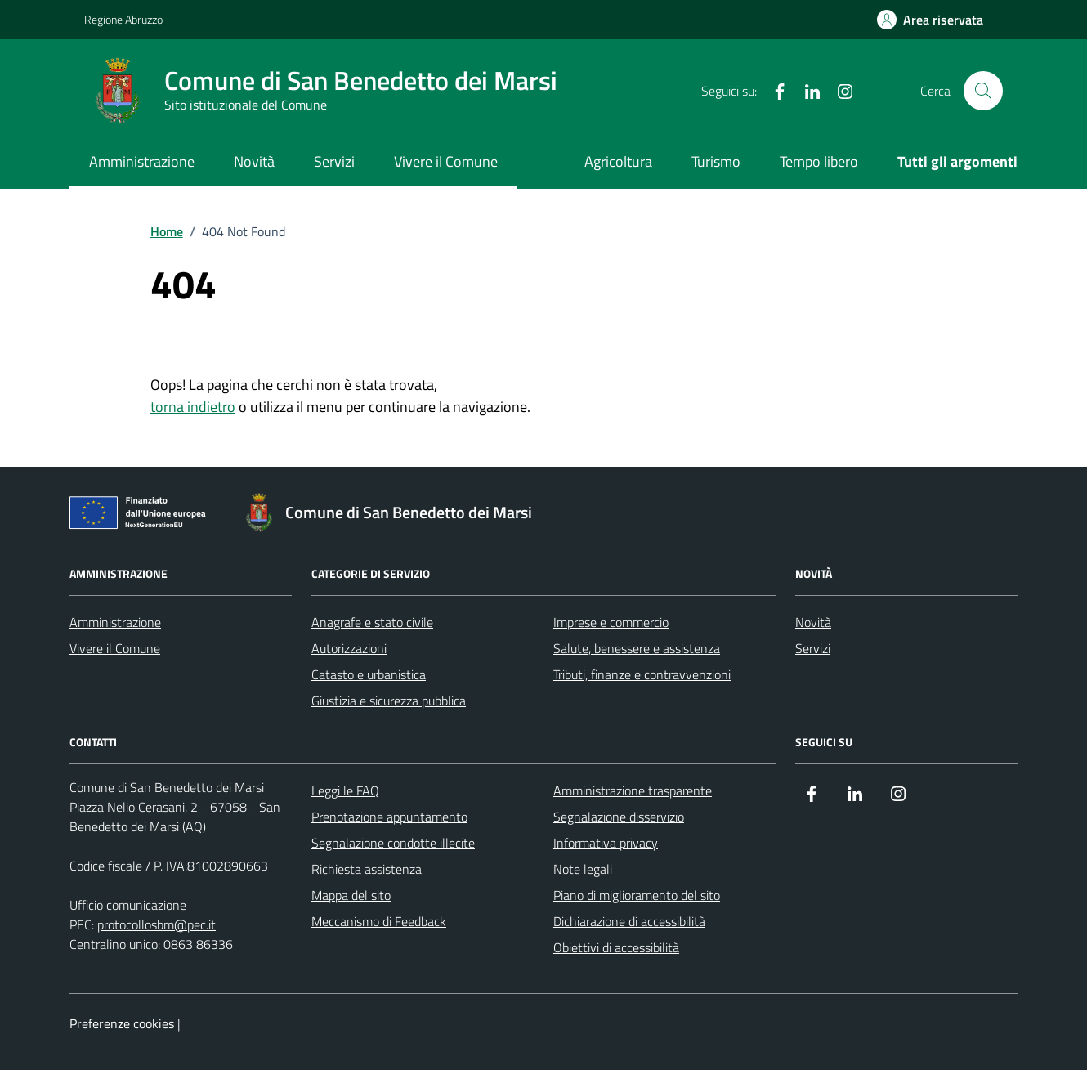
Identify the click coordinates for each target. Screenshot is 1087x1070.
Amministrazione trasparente (632, 790)
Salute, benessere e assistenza (636, 648)
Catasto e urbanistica (368, 674)
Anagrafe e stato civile (372, 622)
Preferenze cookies (121, 1023)
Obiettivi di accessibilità (616, 947)
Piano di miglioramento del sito (636, 895)
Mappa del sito (351, 895)
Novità (254, 161)
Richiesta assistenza (366, 869)
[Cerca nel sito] (983, 90)
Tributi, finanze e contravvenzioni (642, 674)
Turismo (715, 161)
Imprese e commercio (611, 622)
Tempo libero (819, 161)
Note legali (582, 869)
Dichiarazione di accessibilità (629, 921)
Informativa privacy (605, 843)
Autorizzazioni (349, 648)
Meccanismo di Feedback (378, 921)
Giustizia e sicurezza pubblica (388, 700)
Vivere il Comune (446, 161)
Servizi (334, 161)
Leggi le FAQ (345, 790)
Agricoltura (618, 161)
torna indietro (192, 407)
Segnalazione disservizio (618, 816)
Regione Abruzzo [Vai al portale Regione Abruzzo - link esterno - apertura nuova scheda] (123, 19)
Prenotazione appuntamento (389, 816)
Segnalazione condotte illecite (393, 843)
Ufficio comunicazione (127, 905)
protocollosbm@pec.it (156, 924)
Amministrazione (142, 161)
